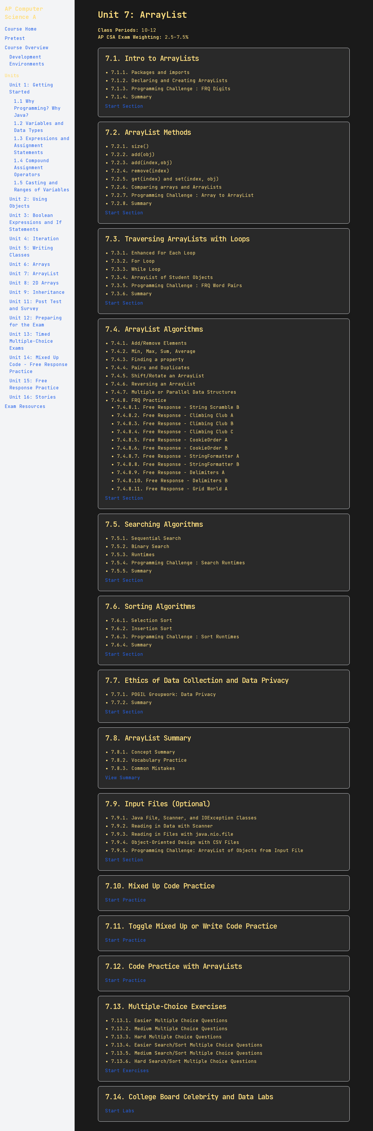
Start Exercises (127, 1071)
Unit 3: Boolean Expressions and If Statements (35, 222)
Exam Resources (25, 406)
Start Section (124, 106)
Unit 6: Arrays (29, 264)
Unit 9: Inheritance (37, 292)
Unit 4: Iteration (34, 239)
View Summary (122, 778)
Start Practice (125, 900)
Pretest (15, 38)
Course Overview (26, 48)
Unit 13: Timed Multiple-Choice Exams (31, 341)
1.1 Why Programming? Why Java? (37, 108)
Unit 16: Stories (32, 397)
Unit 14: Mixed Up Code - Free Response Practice (38, 364)
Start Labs (119, 1111)
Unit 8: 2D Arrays (34, 283)
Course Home (21, 29)
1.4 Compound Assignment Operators (31, 168)
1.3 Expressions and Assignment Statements (41, 145)
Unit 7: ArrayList (34, 274)
